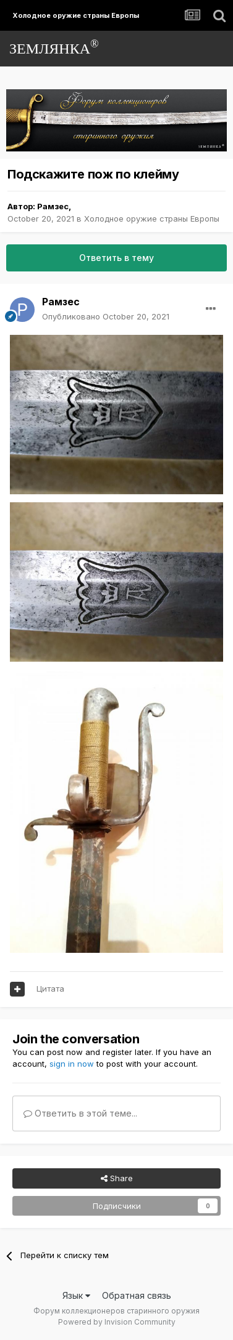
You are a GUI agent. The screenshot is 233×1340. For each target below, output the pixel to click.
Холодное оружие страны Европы (151, 218)
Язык (76, 1295)
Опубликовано (105, 316)
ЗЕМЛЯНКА (54, 47)
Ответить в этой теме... (80, 1113)
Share (117, 1178)
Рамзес (53, 206)
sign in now (71, 1064)
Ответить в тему (116, 257)
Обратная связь (136, 1295)
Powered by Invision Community (117, 1321)
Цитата (50, 988)
